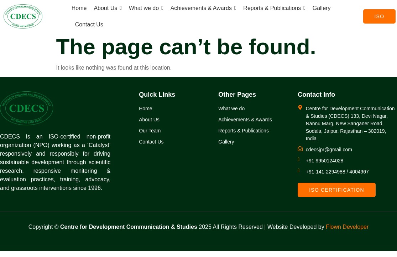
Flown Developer (347, 227)
